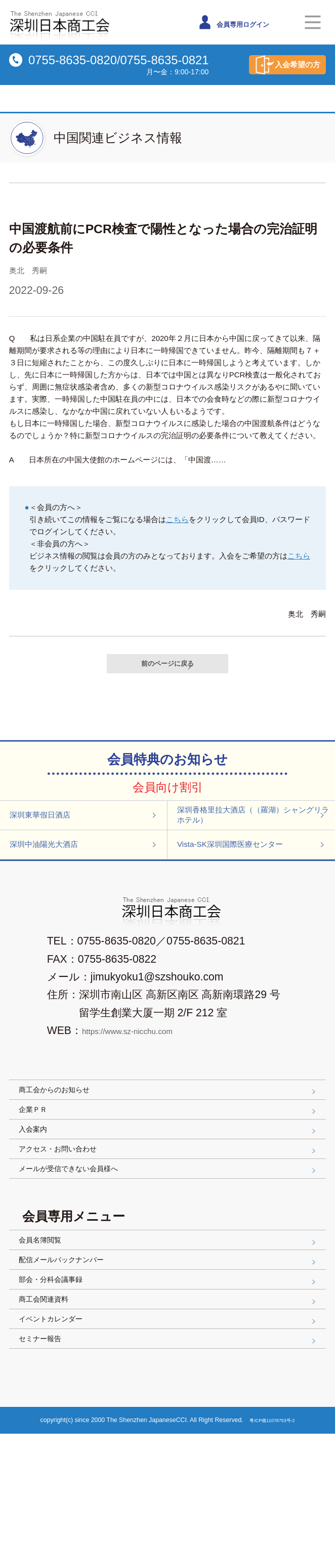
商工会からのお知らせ (169, 1123)
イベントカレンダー (169, 1421)
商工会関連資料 (169, 1393)
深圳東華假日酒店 (85, 828)
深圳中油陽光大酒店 (85, 869)
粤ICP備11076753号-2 (273, 1533)
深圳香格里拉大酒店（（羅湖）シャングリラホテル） (255, 828)
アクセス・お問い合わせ (169, 1205)
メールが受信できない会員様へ (169, 1232)
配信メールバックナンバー (169, 1339)
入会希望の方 (273, 65)
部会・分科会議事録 (169, 1366)
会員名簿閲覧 (169, 1311)
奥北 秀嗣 (35, 269)
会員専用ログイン (243, 22)
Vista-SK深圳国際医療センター (255, 869)
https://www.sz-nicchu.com (145, 1060)
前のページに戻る (174, 667)
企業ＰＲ (169, 1150)
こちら (177, 519)
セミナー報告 (169, 1447)
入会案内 (169, 1177)
